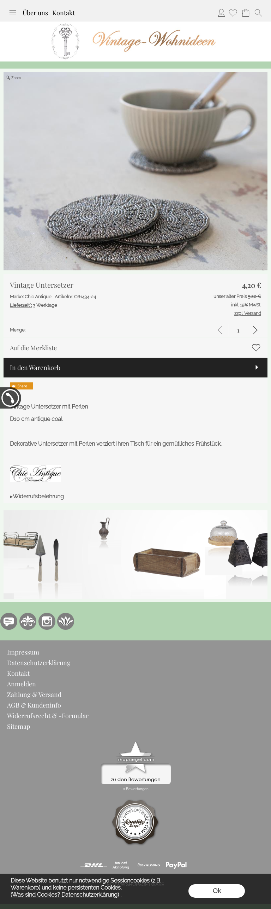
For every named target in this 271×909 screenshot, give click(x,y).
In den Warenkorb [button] (35, 367)
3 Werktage (33, 305)
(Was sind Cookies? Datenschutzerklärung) (65, 894)
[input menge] (238, 330)
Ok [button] (217, 891)
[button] (12, 12)
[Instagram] (47, 621)
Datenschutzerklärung (39, 662)
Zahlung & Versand (34, 694)
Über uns (35, 12)
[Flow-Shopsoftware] (66, 621)
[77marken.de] (9, 621)
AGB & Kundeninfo (34, 705)
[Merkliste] (232, 12)
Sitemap (18, 726)
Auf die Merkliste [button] (33, 348)
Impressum (23, 652)
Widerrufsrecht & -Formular (48, 715)
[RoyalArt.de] (28, 621)
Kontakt (63, 12)
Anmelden (221, 12)
